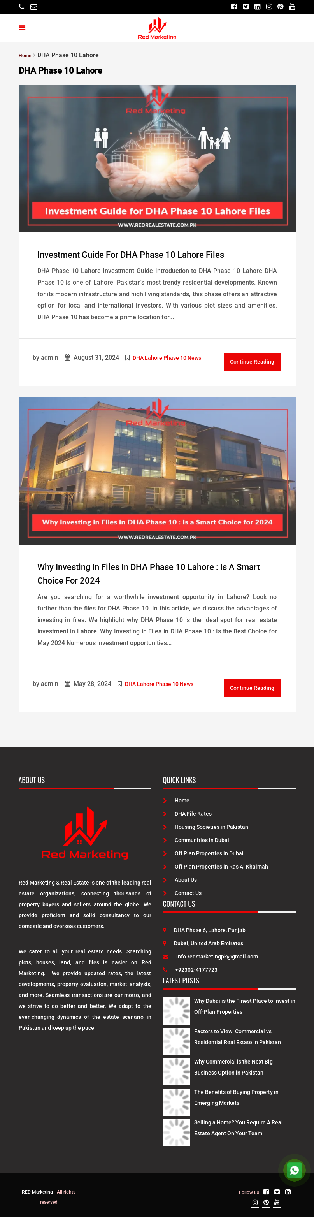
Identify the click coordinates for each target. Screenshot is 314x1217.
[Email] (33, 7)
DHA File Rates (187, 811)
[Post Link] (157, 158)
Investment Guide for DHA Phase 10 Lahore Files (157, 253)
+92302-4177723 (190, 967)
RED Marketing (37, 1189)
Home (176, 798)
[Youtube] (292, 7)
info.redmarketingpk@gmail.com (210, 954)
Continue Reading (252, 360)
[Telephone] (21, 7)
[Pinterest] (279, 7)
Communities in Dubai (196, 837)
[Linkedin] (253, 7)
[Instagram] (266, 7)
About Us (180, 877)
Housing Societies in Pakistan (205, 824)
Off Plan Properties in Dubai (203, 851)
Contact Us (182, 890)
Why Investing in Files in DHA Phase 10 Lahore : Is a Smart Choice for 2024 (154, 571)
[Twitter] (240, 7)
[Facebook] (227, 7)
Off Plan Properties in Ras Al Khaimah (215, 864)
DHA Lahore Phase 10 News (167, 356)
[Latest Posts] (176, 1007)
